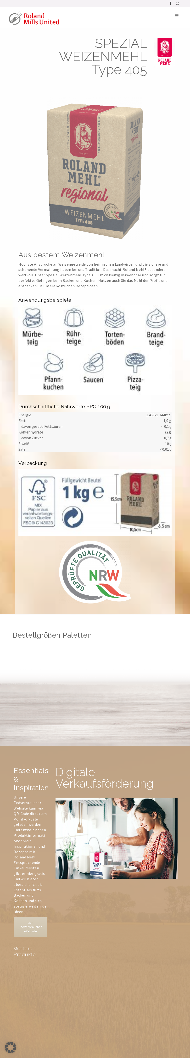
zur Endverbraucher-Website (30, 927)
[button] (10, 1047)
